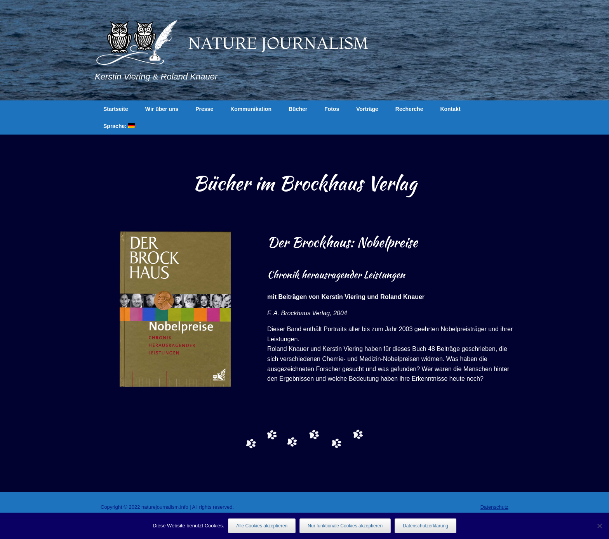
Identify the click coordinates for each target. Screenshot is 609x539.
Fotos (331, 109)
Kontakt (450, 109)
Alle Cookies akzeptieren (261, 526)
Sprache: (119, 126)
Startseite (115, 109)
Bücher (298, 109)
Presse (204, 109)
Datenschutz (494, 507)
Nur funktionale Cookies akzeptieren (345, 526)
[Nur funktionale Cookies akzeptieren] (599, 526)
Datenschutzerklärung (425, 526)
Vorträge (367, 109)
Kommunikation (250, 109)
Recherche (409, 109)
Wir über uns (161, 109)
